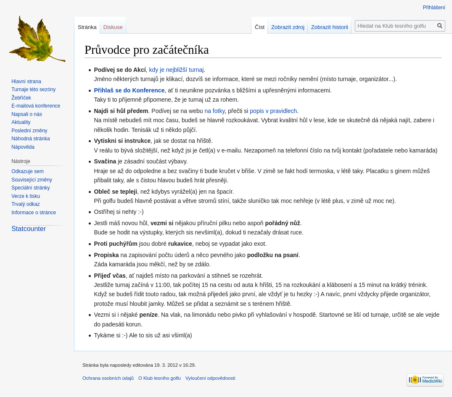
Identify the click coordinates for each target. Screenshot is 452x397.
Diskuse (113, 27)
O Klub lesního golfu (159, 378)
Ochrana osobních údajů (108, 378)
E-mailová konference (35, 106)
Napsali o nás (26, 114)
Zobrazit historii (329, 27)
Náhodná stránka (30, 139)
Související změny (31, 180)
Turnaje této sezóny (33, 89)
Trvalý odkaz (25, 204)
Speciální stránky (30, 188)
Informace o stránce (33, 213)
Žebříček (21, 98)
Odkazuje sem (27, 171)
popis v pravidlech (273, 111)
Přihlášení (434, 8)
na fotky (214, 111)
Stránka (87, 27)
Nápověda (22, 147)
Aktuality (20, 122)
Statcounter (28, 228)
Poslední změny (29, 131)
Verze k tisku (25, 196)
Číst (259, 27)
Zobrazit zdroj (287, 27)
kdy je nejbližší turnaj (176, 69)
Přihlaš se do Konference (129, 90)
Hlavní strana (26, 81)
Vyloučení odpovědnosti (210, 378)
